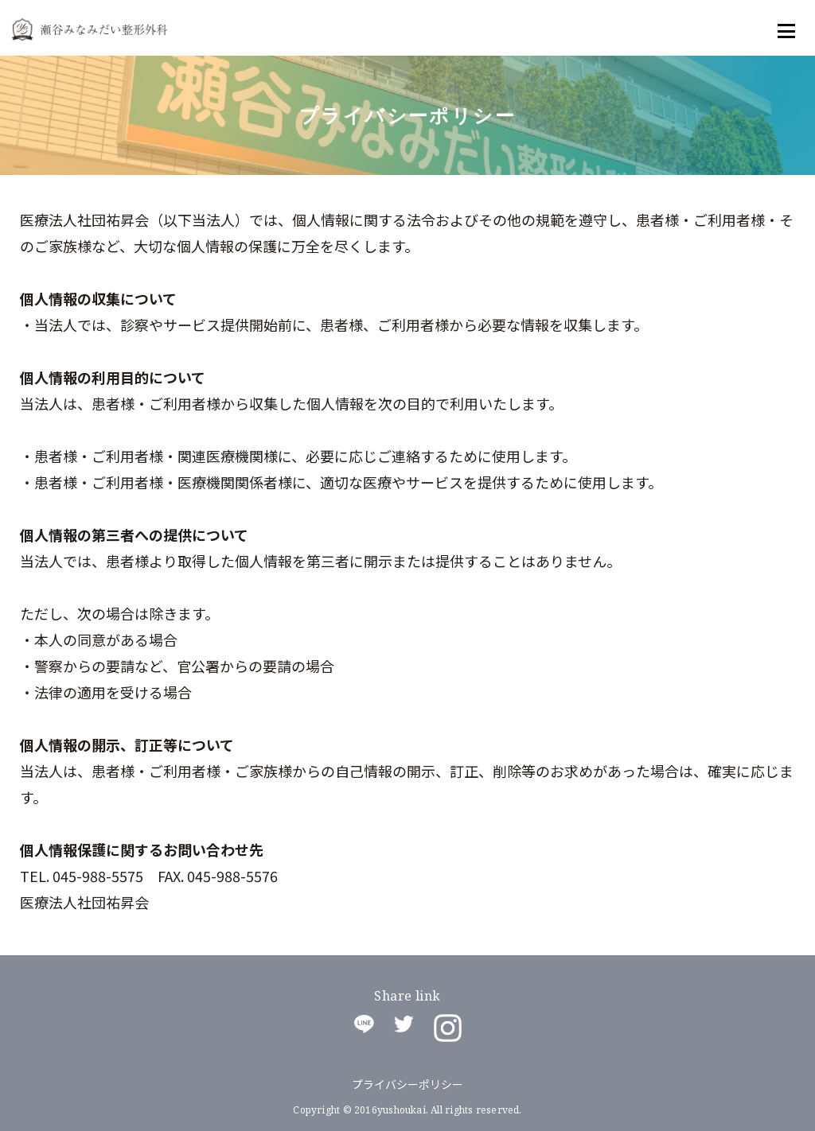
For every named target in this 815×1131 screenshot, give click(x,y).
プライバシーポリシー (407, 1084)
